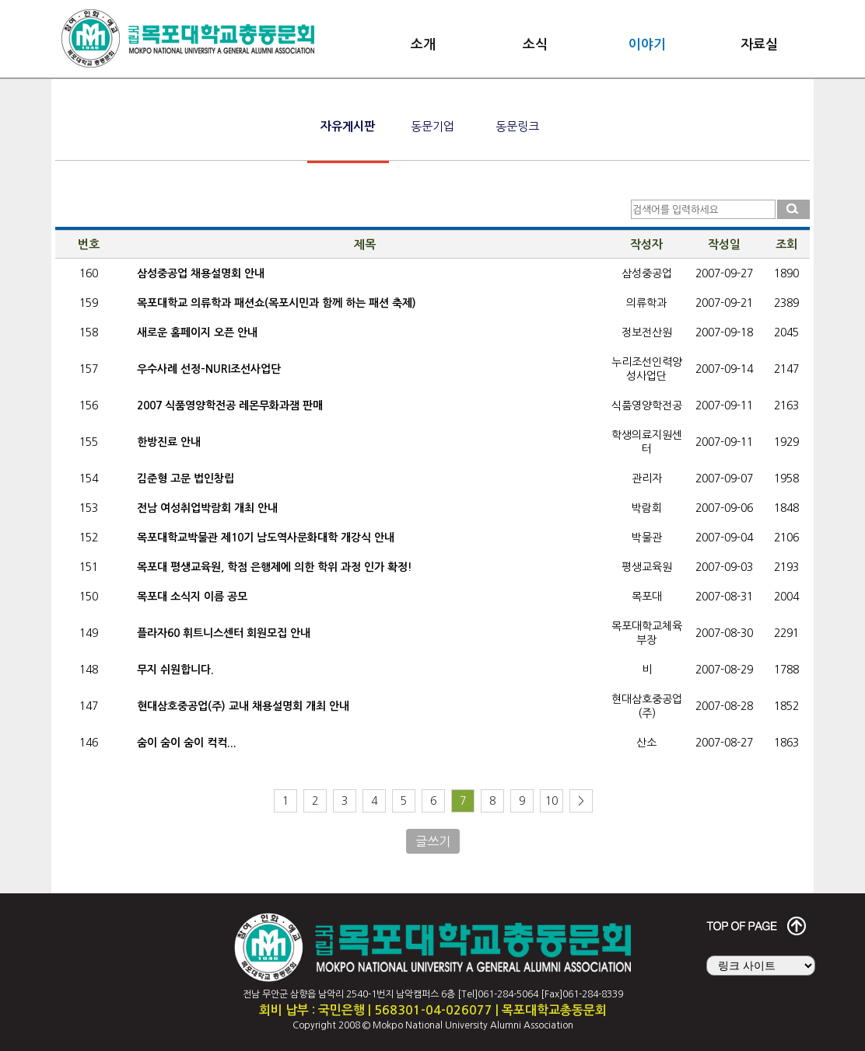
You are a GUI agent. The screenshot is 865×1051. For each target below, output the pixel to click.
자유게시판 (347, 126)
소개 (423, 44)
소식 (535, 44)
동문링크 (517, 126)
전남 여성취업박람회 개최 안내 (207, 508)
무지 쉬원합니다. (175, 669)
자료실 (759, 44)
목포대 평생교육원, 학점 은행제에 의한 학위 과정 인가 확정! (274, 567)
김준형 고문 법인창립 (185, 478)
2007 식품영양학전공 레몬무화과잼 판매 (230, 405)
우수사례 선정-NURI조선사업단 (209, 369)
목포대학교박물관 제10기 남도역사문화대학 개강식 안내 (265, 537)
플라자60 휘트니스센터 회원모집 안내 (223, 633)
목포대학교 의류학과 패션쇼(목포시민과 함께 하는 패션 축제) (276, 303)
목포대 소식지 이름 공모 (192, 596)
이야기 (647, 44)
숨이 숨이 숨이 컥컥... (186, 742)
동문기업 (432, 126)
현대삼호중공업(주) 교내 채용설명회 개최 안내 (243, 706)
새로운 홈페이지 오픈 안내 (197, 332)
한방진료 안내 (169, 442)
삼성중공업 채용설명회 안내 (200, 273)
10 (551, 800)
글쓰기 (432, 841)
